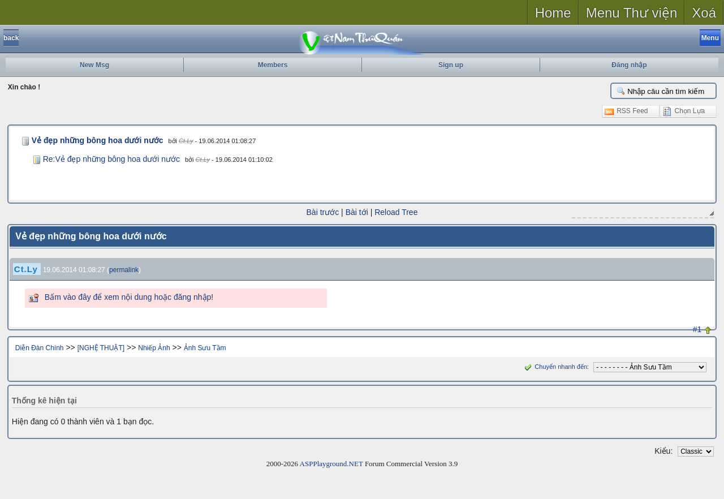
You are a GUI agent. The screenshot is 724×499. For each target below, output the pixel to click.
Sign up (450, 65)
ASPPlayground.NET (331, 463)
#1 (697, 329)
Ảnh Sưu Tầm (205, 348)
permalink (124, 270)
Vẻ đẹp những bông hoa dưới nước (97, 140)
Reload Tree (395, 212)
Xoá (704, 12)
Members (273, 65)
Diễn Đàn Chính (39, 348)
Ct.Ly (186, 140)
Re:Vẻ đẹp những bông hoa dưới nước (111, 159)
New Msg (94, 65)
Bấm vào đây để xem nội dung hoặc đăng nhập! (129, 297)
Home (553, 12)
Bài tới (357, 212)
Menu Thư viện (632, 12)
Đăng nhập (629, 65)
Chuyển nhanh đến (554, 366)
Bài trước (323, 212)
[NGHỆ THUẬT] (100, 348)
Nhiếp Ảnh (154, 348)
